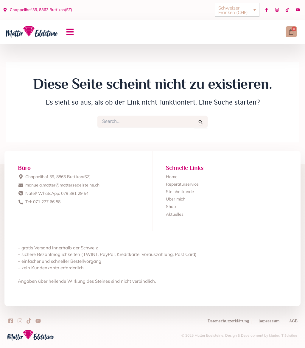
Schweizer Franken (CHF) (233, 10)
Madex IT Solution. (282, 335)
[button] (70, 32)
